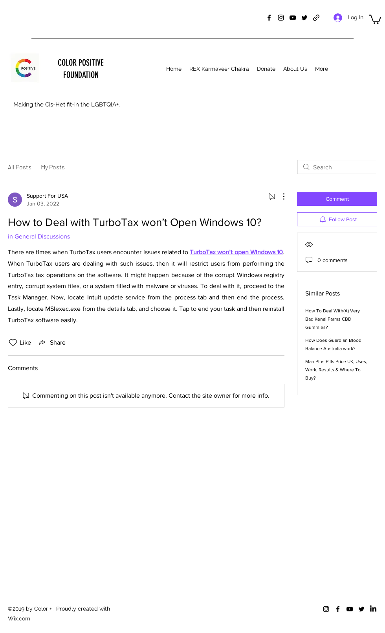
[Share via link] (51, 342)
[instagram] (281, 18)
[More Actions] (279, 196)
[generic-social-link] (316, 18)
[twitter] (304, 18)
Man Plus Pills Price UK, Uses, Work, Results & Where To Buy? (336, 370)
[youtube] (293, 18)
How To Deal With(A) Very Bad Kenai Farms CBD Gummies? (332, 319)
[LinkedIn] (373, 609)
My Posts (53, 167)
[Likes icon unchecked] (13, 342)
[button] (375, 19)
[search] (337, 167)
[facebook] (269, 18)
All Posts (19, 167)
